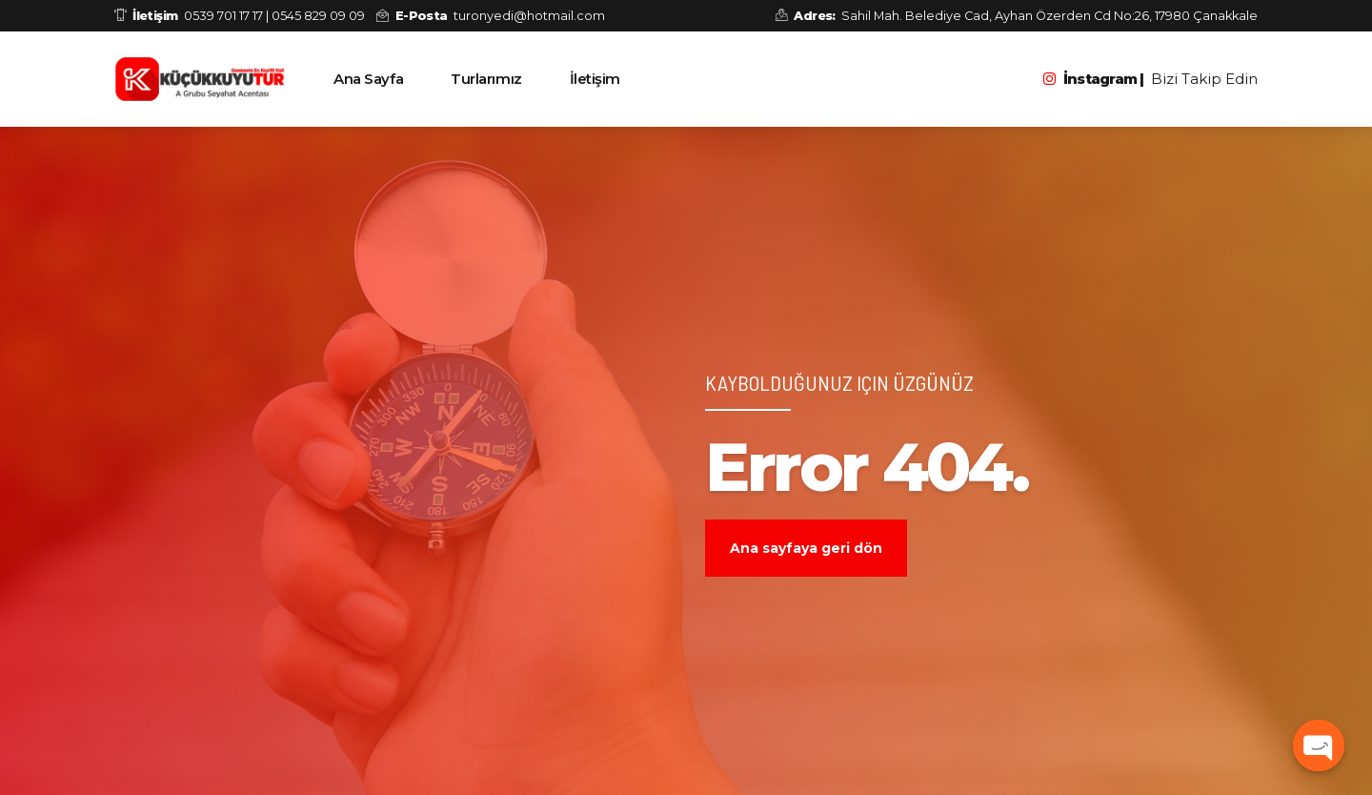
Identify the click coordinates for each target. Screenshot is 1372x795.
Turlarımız (486, 79)
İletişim (595, 79)
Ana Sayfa (368, 79)
